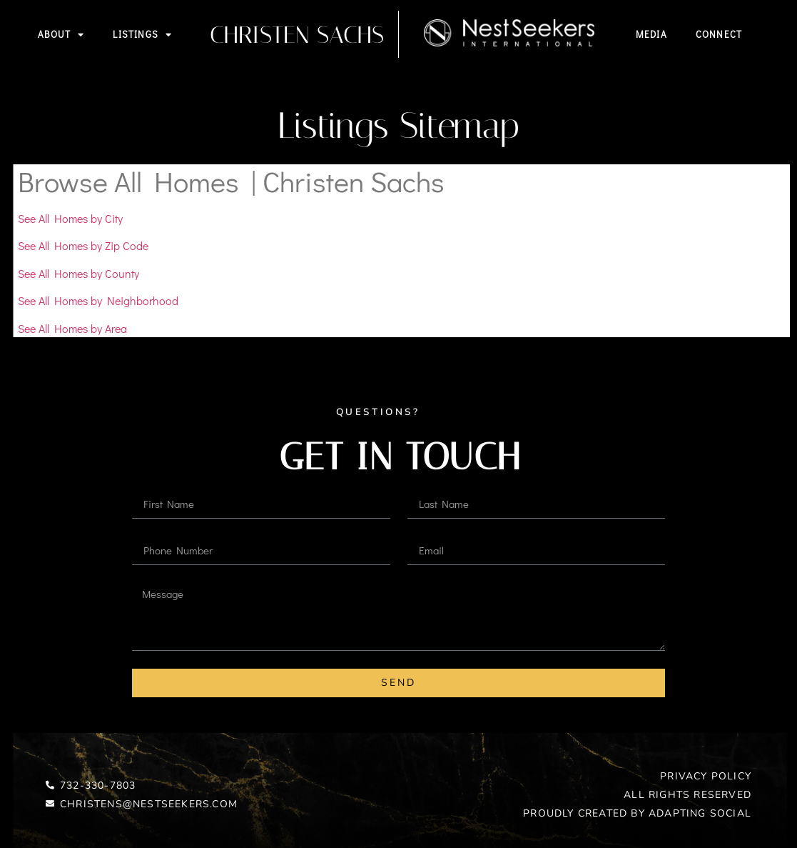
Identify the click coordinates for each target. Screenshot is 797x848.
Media (651, 34)
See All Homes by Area (72, 328)
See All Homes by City (70, 218)
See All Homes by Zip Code (83, 245)
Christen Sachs (297, 35)
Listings (142, 34)
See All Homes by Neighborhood (98, 300)
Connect (719, 34)
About (61, 34)
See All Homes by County (78, 273)
